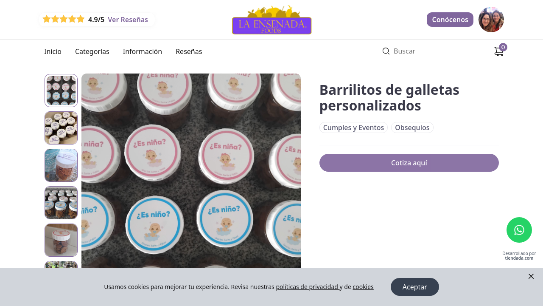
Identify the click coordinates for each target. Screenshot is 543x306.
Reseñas (189, 51)
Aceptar (415, 287)
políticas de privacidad (307, 287)
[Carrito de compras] (498, 51)
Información (142, 51)
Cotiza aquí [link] (409, 162)
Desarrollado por (519, 256)
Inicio (53, 51)
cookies (363, 287)
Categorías (92, 51)
